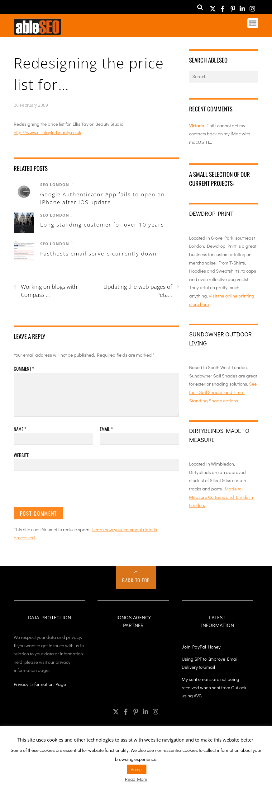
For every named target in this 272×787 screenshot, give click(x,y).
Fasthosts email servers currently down (98, 253)
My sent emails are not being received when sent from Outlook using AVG (214, 687)
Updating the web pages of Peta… (141, 291)
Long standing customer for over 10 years (102, 224)
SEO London (54, 184)
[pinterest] (232, 7)
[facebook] (222, 7)
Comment (24, 368)
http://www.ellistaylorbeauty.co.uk (47, 132)
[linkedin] (242, 7)
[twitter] (212, 7)
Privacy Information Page (40, 684)
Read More (136, 779)
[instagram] (252, 7)
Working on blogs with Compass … (45, 291)
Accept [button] (137, 769)
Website (21, 455)
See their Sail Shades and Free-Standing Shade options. (223, 392)
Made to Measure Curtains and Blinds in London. (221, 496)
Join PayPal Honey (201, 647)
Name (20, 428)
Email (106, 428)
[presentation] (61, 492)
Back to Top (136, 580)
